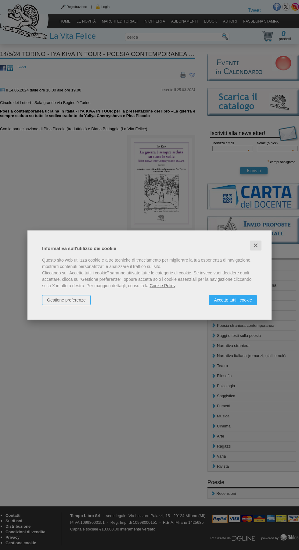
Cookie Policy (162, 285)
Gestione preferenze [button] (66, 299)
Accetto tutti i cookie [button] (233, 299)
